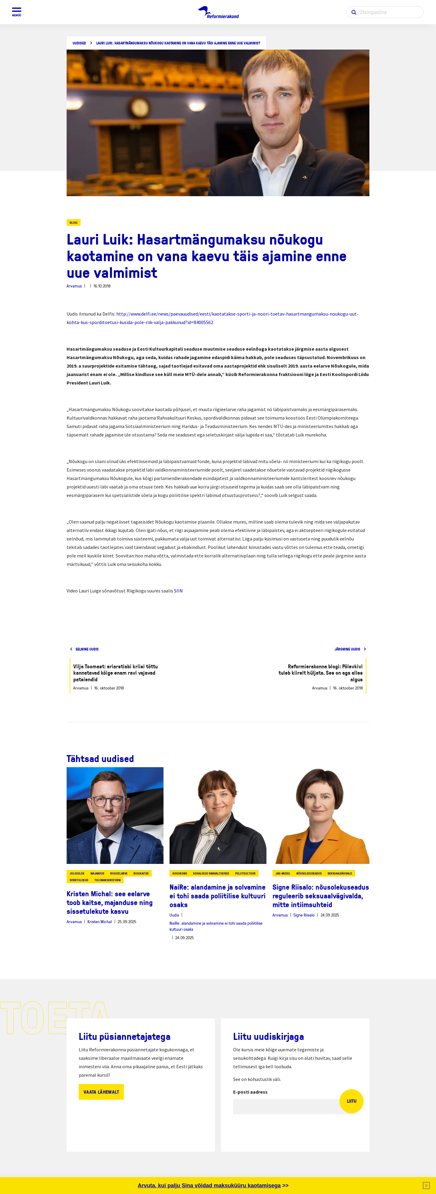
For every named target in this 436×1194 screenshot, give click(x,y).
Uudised (79, 43)
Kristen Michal (100, 921)
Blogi (74, 222)
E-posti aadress (250, 1092)
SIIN (178, 591)
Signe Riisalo (304, 915)
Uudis (174, 915)
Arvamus (74, 286)
